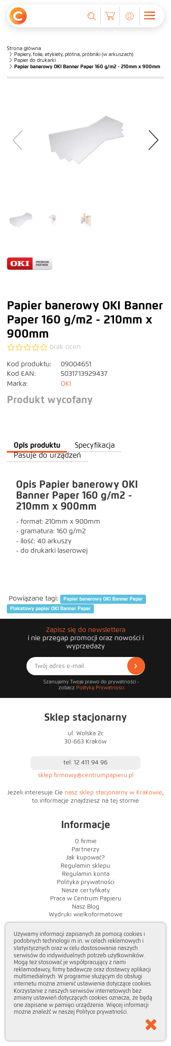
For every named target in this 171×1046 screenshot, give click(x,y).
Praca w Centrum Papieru (85, 898)
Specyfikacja (95, 445)
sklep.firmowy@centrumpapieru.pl (86, 775)
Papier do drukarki (35, 60)
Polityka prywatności (85, 882)
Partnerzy (85, 849)
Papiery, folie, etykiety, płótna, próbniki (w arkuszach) (73, 54)
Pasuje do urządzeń (47, 455)
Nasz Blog (85, 906)
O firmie (86, 841)
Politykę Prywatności (100, 687)
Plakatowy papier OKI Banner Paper (50, 609)
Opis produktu (37, 445)
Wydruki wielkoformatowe (86, 914)
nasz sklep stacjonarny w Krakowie (113, 792)
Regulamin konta (85, 874)
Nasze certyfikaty (86, 890)
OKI (66, 383)
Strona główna (24, 48)
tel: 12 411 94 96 (85, 762)
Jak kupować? (85, 857)
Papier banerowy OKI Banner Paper (103, 599)
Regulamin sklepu (85, 865)
